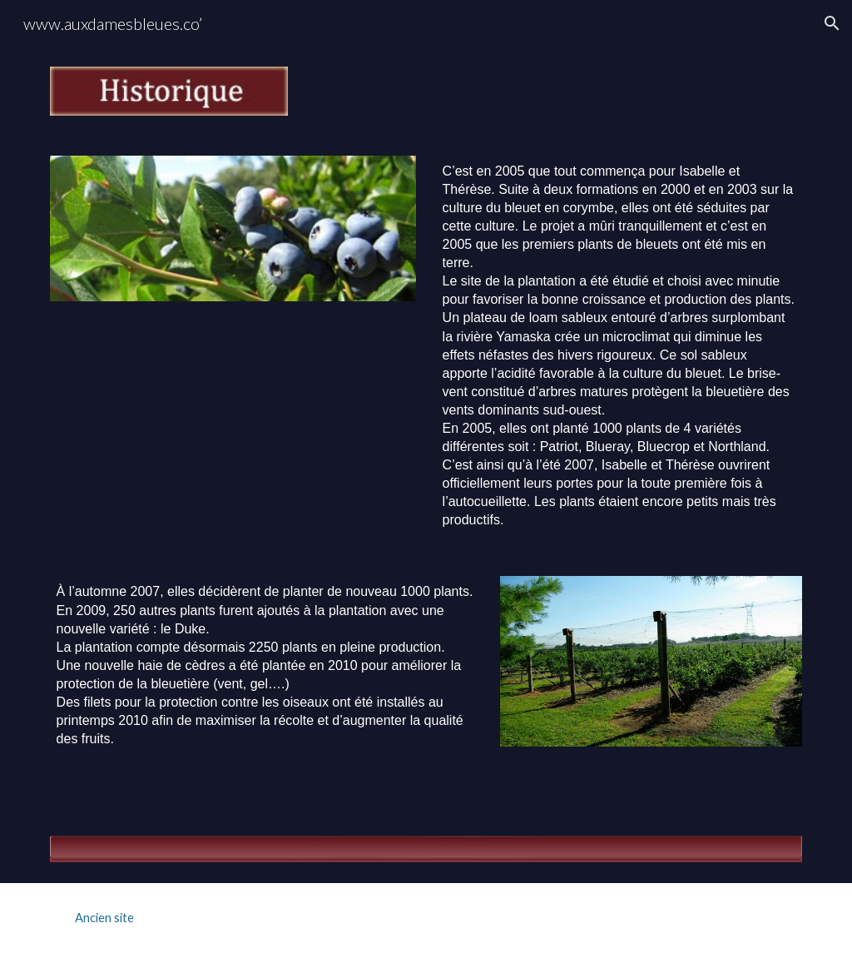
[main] (619, 346)
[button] (832, 23)
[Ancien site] (104, 918)
